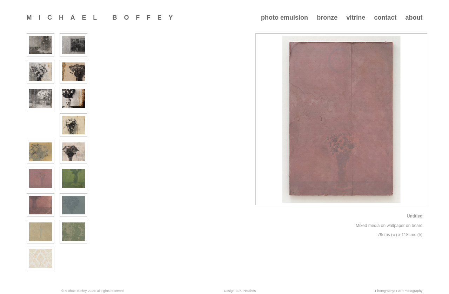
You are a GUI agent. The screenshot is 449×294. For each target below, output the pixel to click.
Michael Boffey (103, 17)
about (413, 17)
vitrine (355, 17)
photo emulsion (284, 17)
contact (385, 17)
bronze (327, 17)
